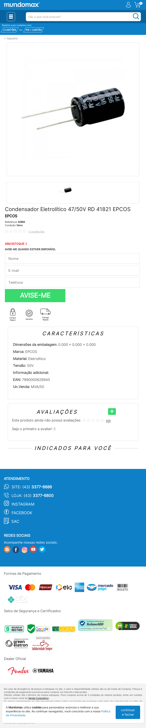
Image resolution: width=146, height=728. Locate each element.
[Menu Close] (11, 16)
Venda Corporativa (38, 698)
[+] (112, 411)
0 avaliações (37, 231)
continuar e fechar (128, 712)
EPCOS (11, 216)
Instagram (23, 504)
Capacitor (12, 38)
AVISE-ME (35, 295)
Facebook (22, 512)
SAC (15, 521)
